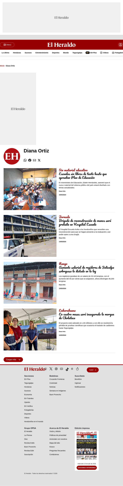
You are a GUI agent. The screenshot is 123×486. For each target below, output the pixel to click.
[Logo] (62, 44)
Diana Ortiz (10, 66)
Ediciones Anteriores (87, 468)
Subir (92, 370)
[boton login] (120, 44)
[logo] (29, 369)
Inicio (2, 66)
